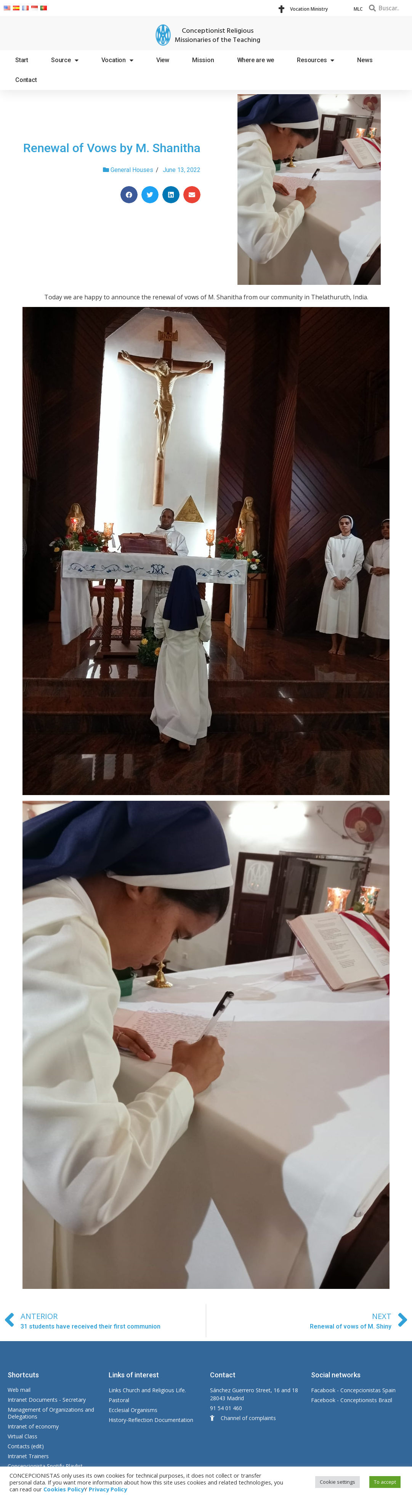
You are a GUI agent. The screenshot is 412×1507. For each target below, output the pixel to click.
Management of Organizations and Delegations (51, 1413)
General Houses (132, 170)
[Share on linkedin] (171, 194)
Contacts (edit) (26, 1446)
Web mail (19, 1389)
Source (65, 60)
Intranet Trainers (28, 1456)
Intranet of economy (33, 1426)
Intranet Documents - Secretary (47, 1399)
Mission (203, 60)
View (162, 60)
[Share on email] (191, 194)
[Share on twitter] (150, 194)
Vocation (117, 60)
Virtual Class (22, 1436)
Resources (315, 60)
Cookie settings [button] (337, 1481)
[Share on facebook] (129, 194)
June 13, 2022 (181, 170)
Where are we (255, 60)
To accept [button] (385, 1481)
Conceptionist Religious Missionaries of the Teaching (217, 36)
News (364, 60)
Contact (26, 80)
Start (21, 60)
